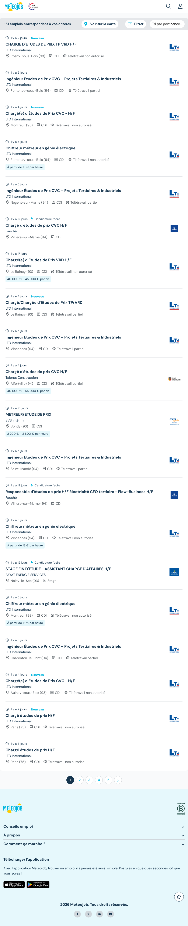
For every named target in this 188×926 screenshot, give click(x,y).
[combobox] (167, 24)
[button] (169, 6)
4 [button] (99, 780)
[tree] (94, 400)
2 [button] (80, 780)
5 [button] (108, 780)
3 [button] (89, 780)
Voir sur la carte (100, 24)
